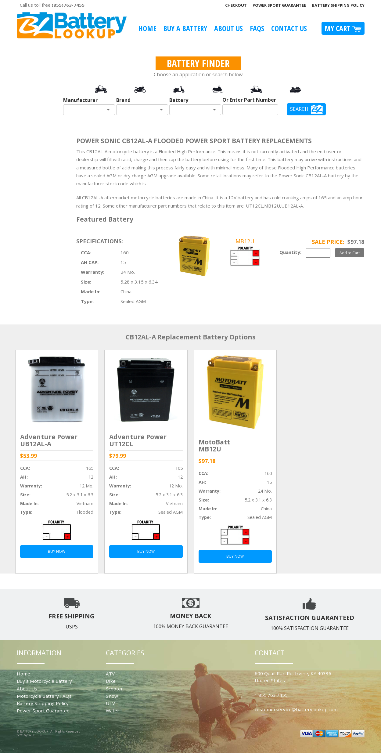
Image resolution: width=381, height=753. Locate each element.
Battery (178, 100)
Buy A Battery (185, 28)
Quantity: (290, 252)
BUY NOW (56, 551)
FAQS (257, 28)
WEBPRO (35, 735)
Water (112, 711)
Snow (112, 696)
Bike (111, 681)
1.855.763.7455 (271, 695)
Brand (123, 100)
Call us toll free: (52, 5)
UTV (110, 703)
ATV (110, 674)
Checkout (236, 5)
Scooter (114, 689)
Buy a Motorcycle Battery (44, 681)
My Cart (343, 28)
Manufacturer (80, 100)
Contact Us (289, 28)
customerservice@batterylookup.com (296, 709)
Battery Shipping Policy (338, 5)
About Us (228, 28)
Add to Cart (350, 252)
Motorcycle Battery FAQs (44, 696)
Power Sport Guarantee (279, 5)
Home (147, 28)
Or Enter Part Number (249, 99)
